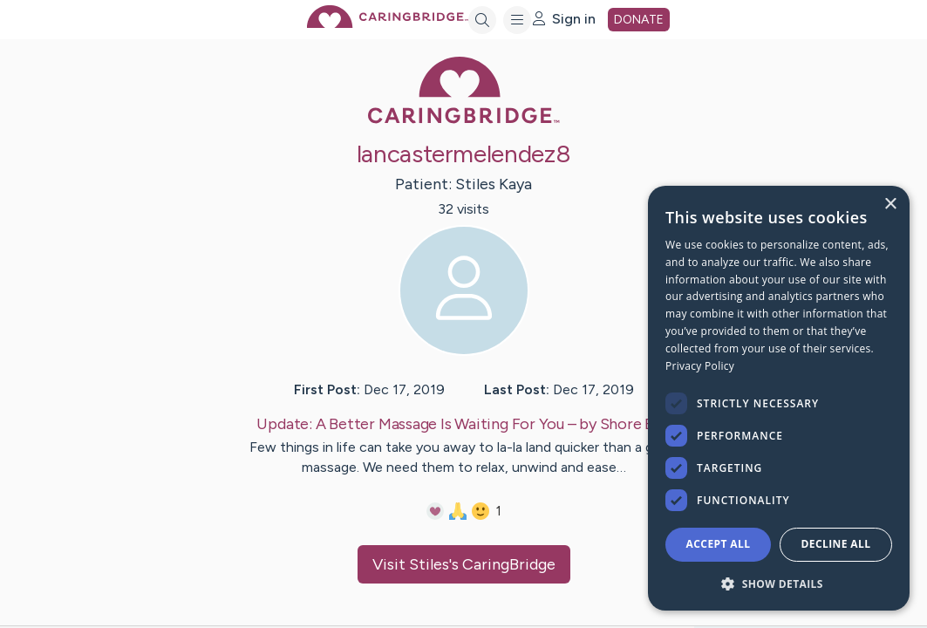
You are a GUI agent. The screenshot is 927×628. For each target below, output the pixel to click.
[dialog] (779, 398)
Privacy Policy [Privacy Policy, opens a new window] (699, 365)
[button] (778, 583)
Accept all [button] (718, 543)
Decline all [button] (836, 543)
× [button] (889, 204)
